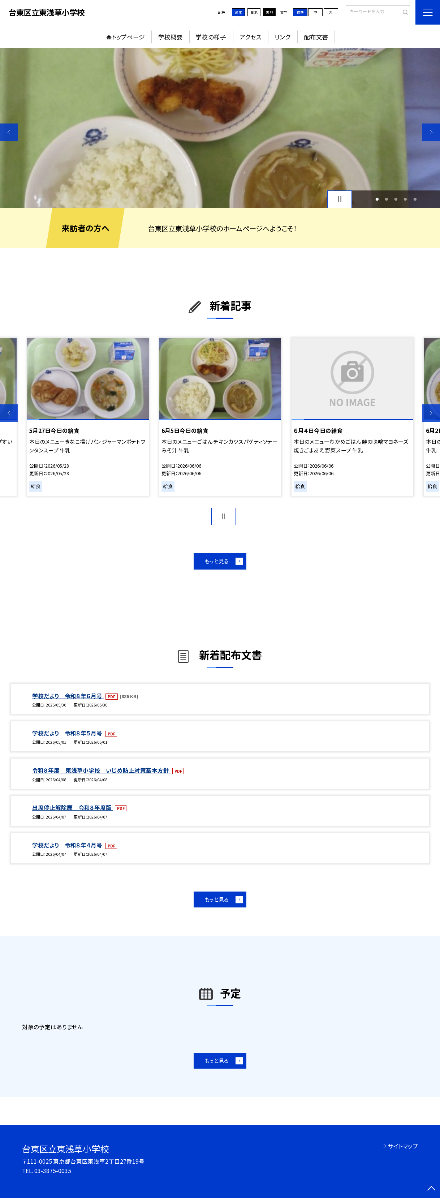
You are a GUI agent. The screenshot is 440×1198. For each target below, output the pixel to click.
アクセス (251, 37)
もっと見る (216, 561)
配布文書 (316, 37)
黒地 (269, 12)
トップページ (128, 37)
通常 (238, 12)
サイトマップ (403, 1146)
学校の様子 (211, 37)
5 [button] (415, 199)
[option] (220, 128)
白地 (254, 12)
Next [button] (431, 132)
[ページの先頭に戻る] (431, 1189)
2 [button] (386, 199)
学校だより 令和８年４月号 (68, 845)
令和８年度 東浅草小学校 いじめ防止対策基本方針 (101, 770)
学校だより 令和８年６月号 (68, 696)
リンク (282, 37)
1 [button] (377, 199)
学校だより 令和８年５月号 (68, 733)
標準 (300, 12)
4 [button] (405, 199)
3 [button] (396, 199)
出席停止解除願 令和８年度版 (72, 807)
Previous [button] (9, 132)
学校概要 (170, 37)
